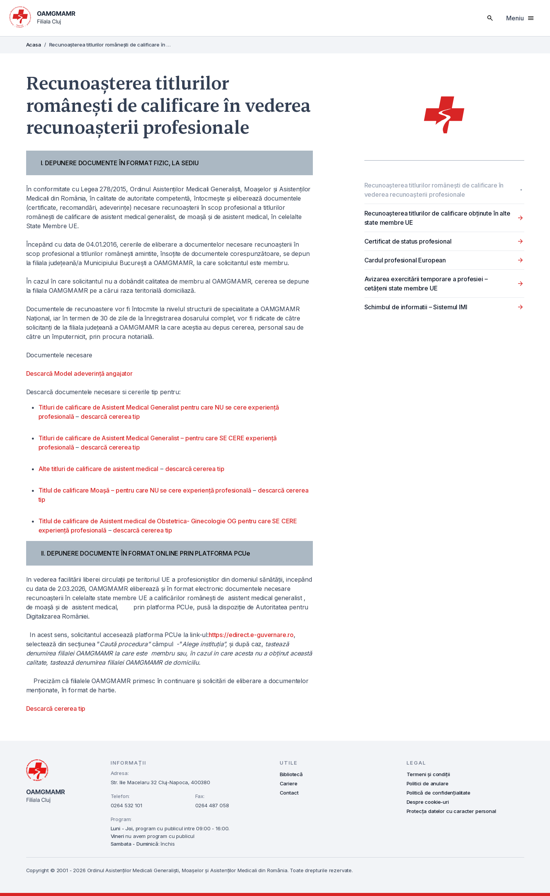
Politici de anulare (428, 783)
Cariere (288, 783)
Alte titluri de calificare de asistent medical (98, 469)
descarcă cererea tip (110, 416)
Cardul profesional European (405, 260)
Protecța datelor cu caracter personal (451, 811)
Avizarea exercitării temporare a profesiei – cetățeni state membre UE (426, 283)
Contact (289, 793)
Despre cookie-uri (428, 802)
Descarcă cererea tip (56, 708)
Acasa (33, 44)
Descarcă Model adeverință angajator (79, 373)
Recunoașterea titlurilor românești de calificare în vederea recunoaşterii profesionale (434, 189)
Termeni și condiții (428, 774)
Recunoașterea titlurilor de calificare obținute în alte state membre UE (437, 217)
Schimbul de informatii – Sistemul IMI (415, 307)
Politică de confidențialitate (438, 793)
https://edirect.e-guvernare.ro (251, 635)
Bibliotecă (291, 774)
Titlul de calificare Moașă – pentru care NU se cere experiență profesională (144, 490)
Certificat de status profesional (408, 241)
